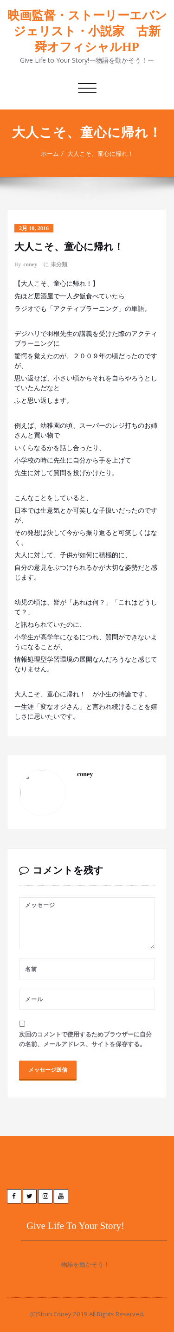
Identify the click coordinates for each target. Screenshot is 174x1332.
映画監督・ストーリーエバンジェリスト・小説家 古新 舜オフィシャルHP (87, 31)
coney (30, 264)
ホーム (50, 153)
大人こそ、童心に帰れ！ (100, 153)
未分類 (59, 264)
